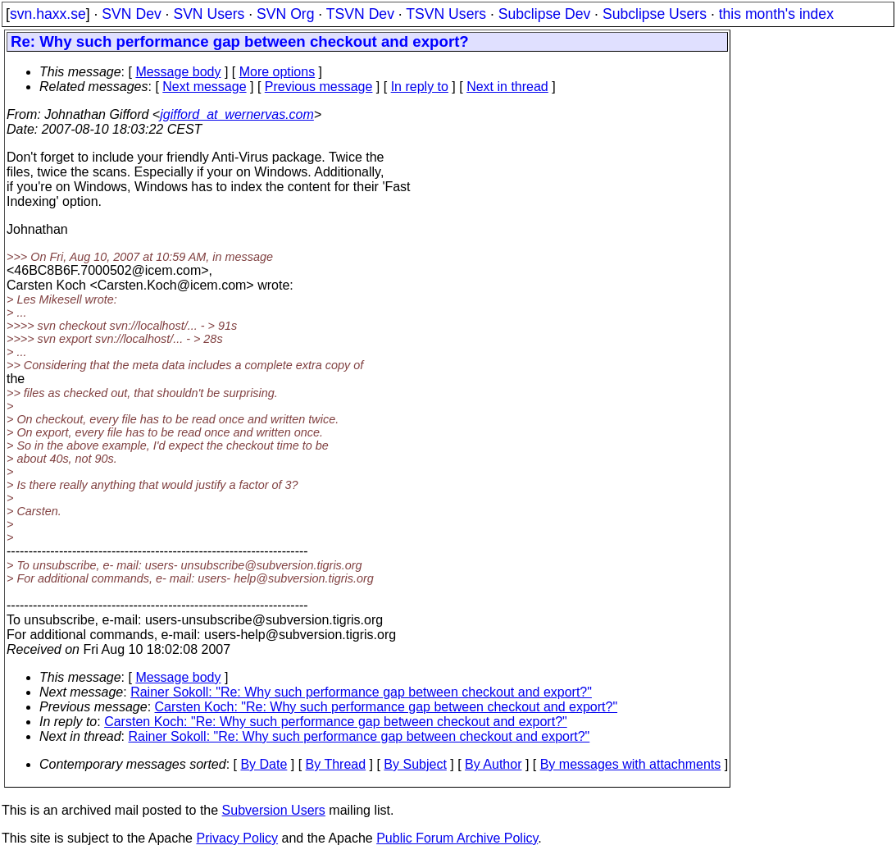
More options (277, 72)
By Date (263, 764)
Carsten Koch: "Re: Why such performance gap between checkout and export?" (386, 707)
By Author (493, 764)
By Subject (415, 764)
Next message (204, 87)
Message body (178, 72)
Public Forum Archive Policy (457, 838)
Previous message (319, 87)
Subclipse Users (655, 14)
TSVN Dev (360, 14)
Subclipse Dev (544, 14)
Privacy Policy (237, 838)
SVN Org (285, 14)
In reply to (419, 87)
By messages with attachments (630, 764)
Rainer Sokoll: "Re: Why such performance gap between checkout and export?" (361, 692)
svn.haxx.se (48, 14)
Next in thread (507, 87)
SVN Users (208, 14)
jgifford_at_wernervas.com (237, 114)
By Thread (336, 764)
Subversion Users (273, 810)
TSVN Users (446, 14)
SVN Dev (131, 14)
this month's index (776, 14)
